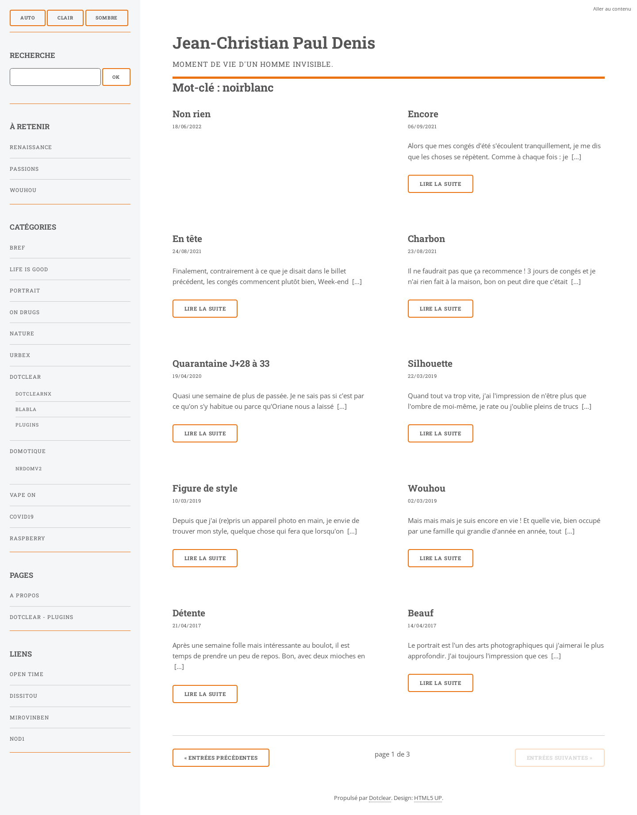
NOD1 (17, 738)
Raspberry (27, 538)
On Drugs (25, 312)
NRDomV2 (28, 468)
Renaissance (31, 147)
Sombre (107, 18)
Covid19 (22, 516)
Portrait (25, 290)
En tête (187, 238)
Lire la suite (440, 184)
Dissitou (24, 695)
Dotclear (25, 376)
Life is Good (29, 269)
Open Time (27, 674)
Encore (423, 114)
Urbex (20, 355)
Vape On (23, 495)
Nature (22, 333)
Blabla (26, 409)
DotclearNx (33, 394)
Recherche (32, 55)
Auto (27, 18)
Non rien (192, 114)
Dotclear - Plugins (41, 617)
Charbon (426, 238)
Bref (17, 247)
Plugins (27, 425)
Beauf (421, 613)
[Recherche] (55, 77)
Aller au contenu (612, 8)
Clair (65, 18)
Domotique (28, 451)
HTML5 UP (428, 798)
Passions (24, 168)
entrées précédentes (221, 757)
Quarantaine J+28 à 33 (221, 363)
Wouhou (23, 190)
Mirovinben (29, 717)
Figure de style (205, 488)
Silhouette (430, 363)
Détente (189, 613)
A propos (24, 595)
